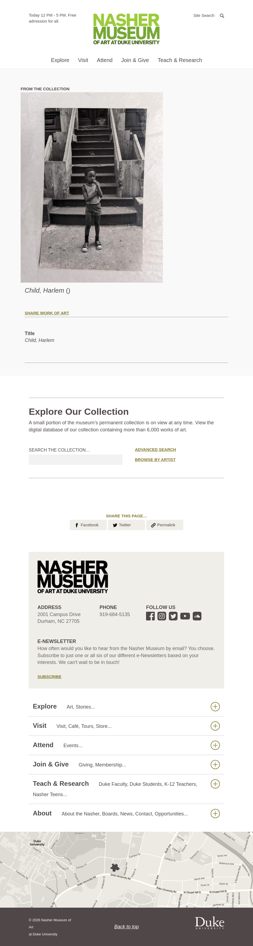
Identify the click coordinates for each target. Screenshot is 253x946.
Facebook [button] (86, 524)
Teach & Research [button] (180, 60)
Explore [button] (60, 60)
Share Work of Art (47, 313)
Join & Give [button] (135, 60)
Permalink (162, 524)
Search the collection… (59, 450)
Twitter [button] (121, 524)
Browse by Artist (155, 459)
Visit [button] (83, 60)
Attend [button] (105, 60)
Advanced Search (155, 449)
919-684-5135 (115, 614)
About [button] (126, 813)
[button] (208, 15)
